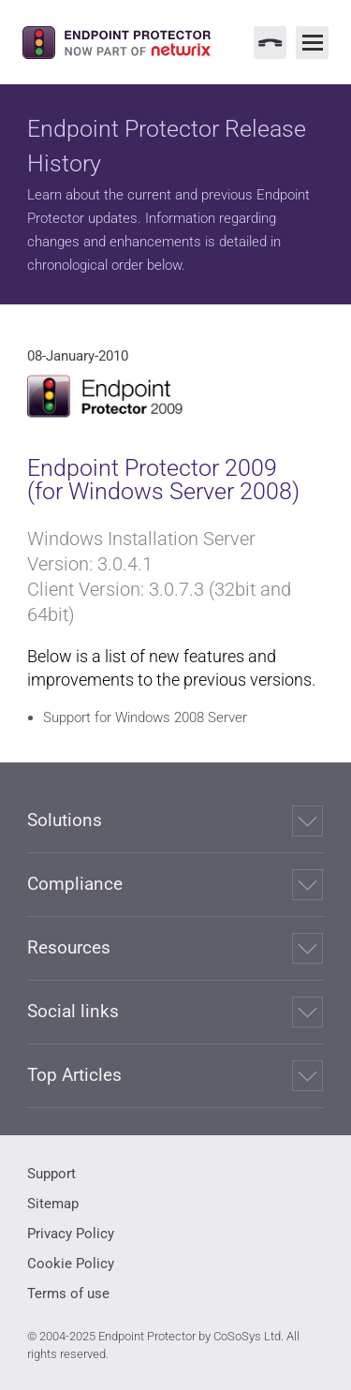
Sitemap (53, 1203)
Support (51, 1173)
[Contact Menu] (270, 42)
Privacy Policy (70, 1233)
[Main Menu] (312, 42)
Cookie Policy (70, 1263)
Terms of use (68, 1293)
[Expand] (307, 821)
